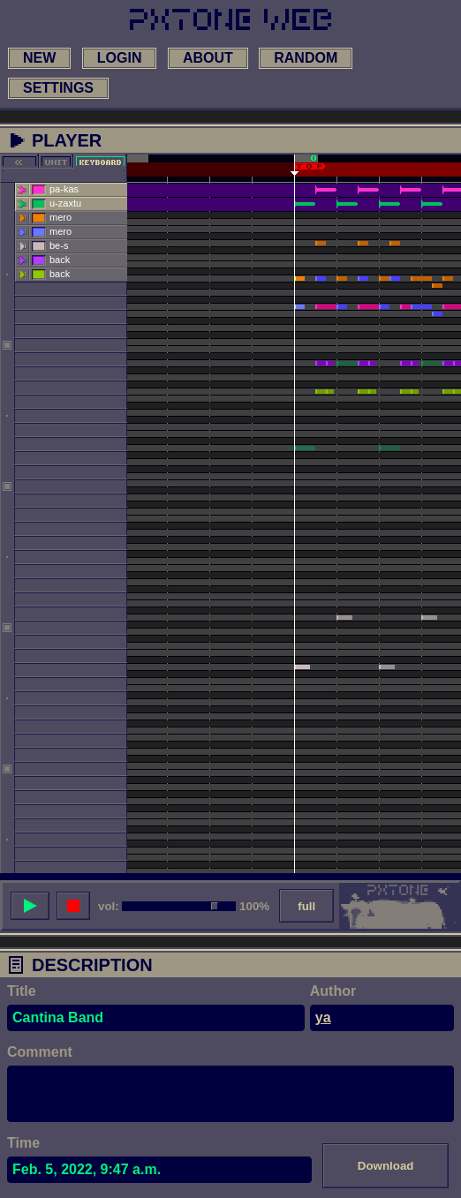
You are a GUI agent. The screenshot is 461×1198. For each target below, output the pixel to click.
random (305, 57)
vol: (108, 906)
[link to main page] (230, 19)
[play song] (30, 906)
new (39, 57)
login (119, 57)
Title (21, 990)
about (208, 57)
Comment (39, 1051)
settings (58, 87)
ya (323, 1017)
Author (333, 990)
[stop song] (73, 906)
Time (23, 1142)
